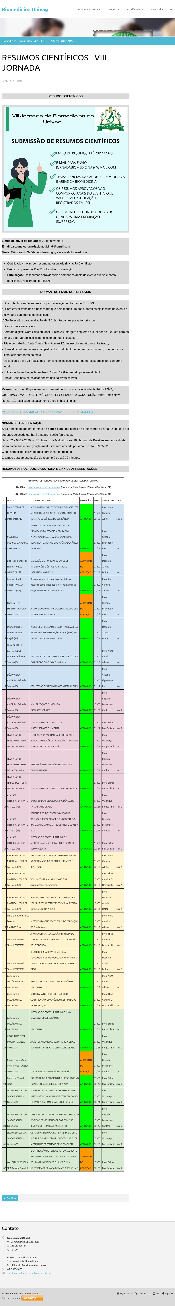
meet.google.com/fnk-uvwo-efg (44, 487)
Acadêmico (133, 9)
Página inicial (125, 1293)
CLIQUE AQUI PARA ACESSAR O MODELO (47, 411)
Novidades (157, 9)
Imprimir (169, 1293)
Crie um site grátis (11, 1298)
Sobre (112, 9)
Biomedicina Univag (89, 9)
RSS (157, 1293)
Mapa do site (144, 1293)
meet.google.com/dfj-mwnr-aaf (44, 494)
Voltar (11, 1198)
